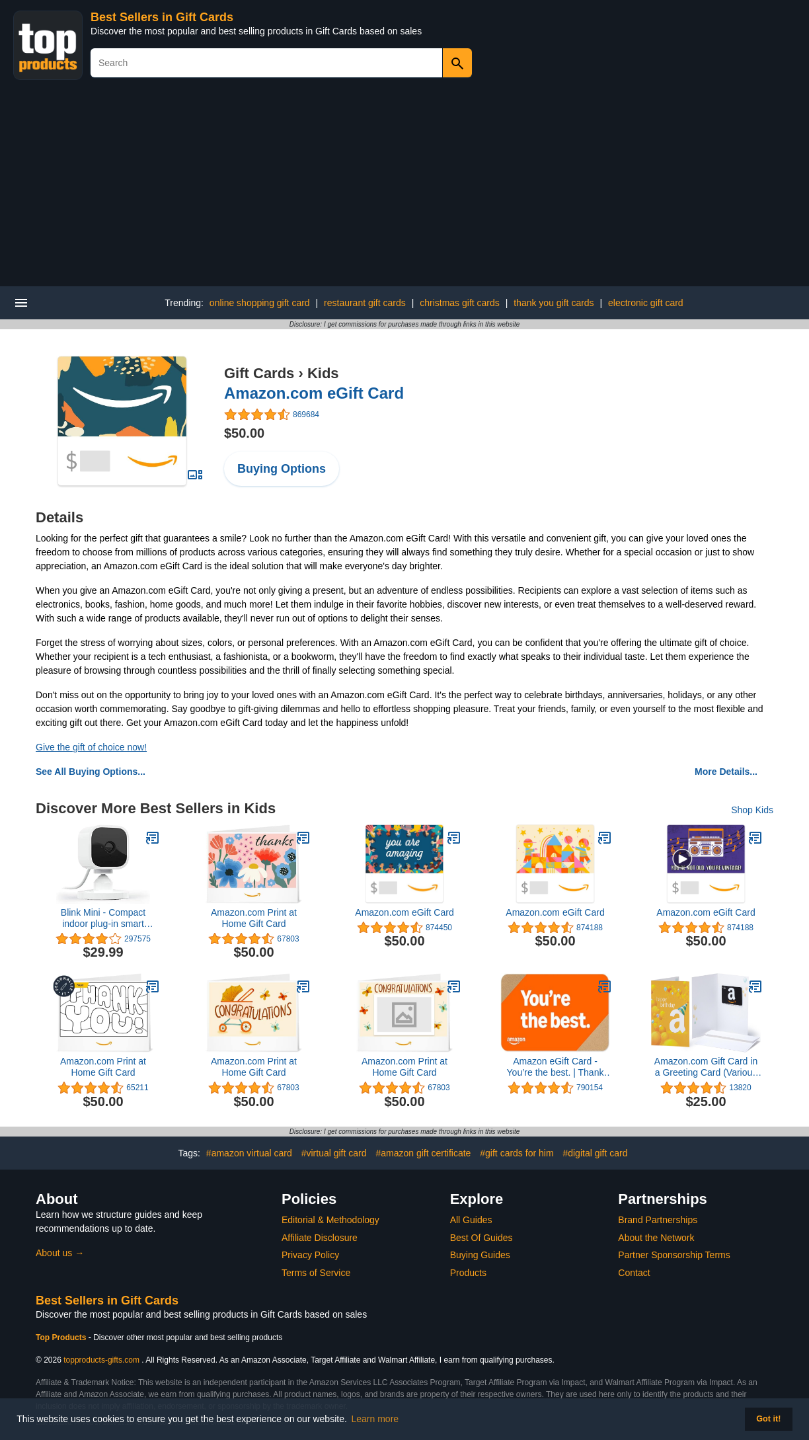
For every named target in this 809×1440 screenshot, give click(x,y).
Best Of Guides (481, 1237)
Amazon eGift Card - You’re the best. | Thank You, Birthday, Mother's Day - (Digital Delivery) (555, 1067)
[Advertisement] (404, 187)
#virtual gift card (334, 1153)
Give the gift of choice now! (91, 747)
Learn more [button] (375, 1419)
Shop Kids (752, 810)
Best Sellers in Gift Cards (162, 17)
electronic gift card (645, 303)
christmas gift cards (460, 303)
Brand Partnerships (657, 1220)
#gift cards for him (516, 1153)
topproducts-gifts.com (101, 1360)
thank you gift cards (554, 303)
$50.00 (244, 433)
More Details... (726, 771)
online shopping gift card (260, 303)
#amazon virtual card (249, 1153)
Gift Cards (259, 373)
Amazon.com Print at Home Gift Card (254, 918)
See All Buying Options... (90, 771)
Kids (323, 373)
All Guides (471, 1220)
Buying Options (281, 468)
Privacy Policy (310, 1255)
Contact (634, 1272)
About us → (60, 1253)
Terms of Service (316, 1272)
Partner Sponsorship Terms (674, 1255)
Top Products (62, 1337)
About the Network (656, 1237)
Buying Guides (480, 1255)
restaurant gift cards (365, 303)
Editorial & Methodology (330, 1220)
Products (468, 1272)
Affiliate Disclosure (320, 1237)
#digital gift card (594, 1153)
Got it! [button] (768, 1418)
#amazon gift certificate (423, 1153)
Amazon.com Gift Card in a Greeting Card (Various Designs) (705, 1067)
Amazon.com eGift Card (314, 393)
